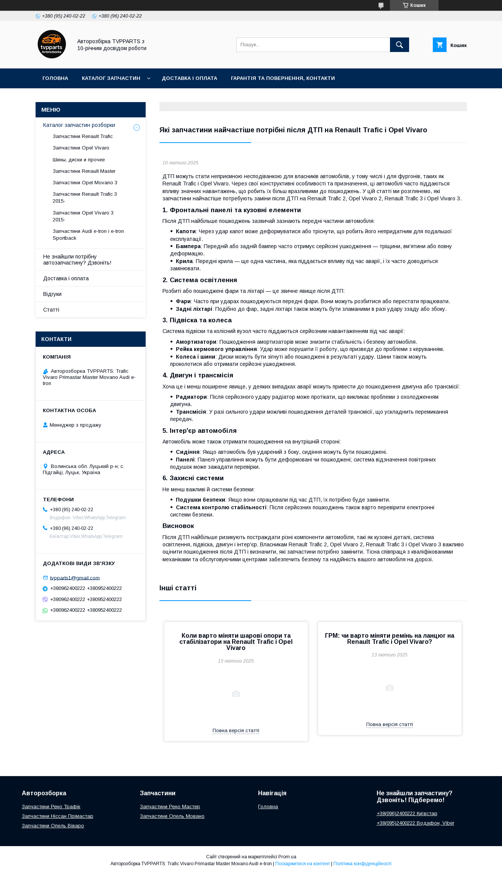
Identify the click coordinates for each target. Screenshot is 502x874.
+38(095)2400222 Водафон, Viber (415, 823)
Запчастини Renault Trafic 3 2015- (85, 197)
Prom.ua (287, 856)
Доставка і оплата (189, 78)
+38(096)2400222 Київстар (407, 813)
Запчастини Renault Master (84, 171)
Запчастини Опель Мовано (172, 816)
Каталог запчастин (111, 78)
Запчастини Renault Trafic (83, 136)
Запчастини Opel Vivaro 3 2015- (83, 216)
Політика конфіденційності (362, 863)
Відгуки (52, 294)
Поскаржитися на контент (302, 863)
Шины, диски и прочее (79, 159)
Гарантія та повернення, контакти (283, 78)
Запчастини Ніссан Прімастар (57, 816)
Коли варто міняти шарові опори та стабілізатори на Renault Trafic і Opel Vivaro (235, 641)
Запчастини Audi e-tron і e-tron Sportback (88, 234)
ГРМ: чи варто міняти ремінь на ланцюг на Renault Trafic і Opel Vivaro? (389, 638)
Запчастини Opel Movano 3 (85, 182)
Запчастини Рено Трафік (51, 806)
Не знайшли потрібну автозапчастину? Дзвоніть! (77, 259)
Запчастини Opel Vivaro (81, 148)
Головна (55, 78)
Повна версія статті (236, 730)
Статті (51, 310)
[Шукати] (399, 44)
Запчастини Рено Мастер (170, 806)
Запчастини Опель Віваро (53, 826)
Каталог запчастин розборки (79, 125)
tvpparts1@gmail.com (75, 577)
